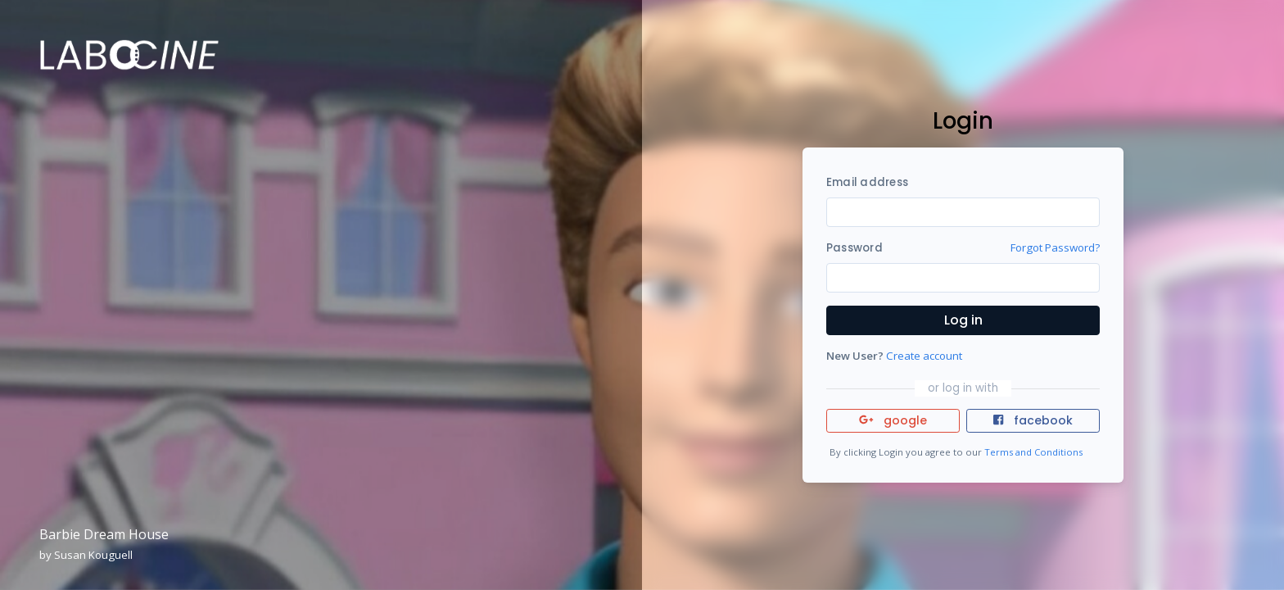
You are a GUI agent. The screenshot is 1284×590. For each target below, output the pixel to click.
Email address (867, 182)
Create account (924, 355)
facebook (1032, 420)
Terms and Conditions (1033, 452)
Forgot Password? (1055, 247)
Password (854, 248)
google (893, 420)
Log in (963, 320)
